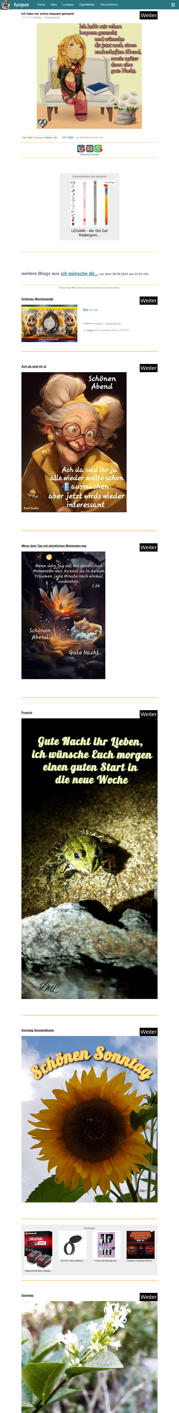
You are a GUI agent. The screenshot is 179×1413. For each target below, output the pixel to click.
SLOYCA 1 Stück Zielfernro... (72, 1261)
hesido (90, 330)
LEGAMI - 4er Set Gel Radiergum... (89, 233)
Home (41, 4)
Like (24, 137)
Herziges (37, 17)
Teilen (30, 137)
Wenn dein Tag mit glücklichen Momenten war (54, 545)
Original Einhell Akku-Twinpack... (38, 1271)
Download (39, 137)
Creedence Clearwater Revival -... (141, 1261)
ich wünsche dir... (53, 17)
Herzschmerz (109, 4)
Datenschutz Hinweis (89, 154)
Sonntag (27, 1295)
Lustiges (68, 4)
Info (55, 137)
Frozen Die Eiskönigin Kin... (106, 1261)
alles (54, 4)
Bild (85, 309)
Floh (70, 137)
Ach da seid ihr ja (33, 366)
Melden (48, 137)
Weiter (149, 15)
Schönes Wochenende (37, 299)
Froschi (26, 712)
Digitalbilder (87, 4)
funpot (21, 4)
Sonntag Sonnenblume (37, 1030)
